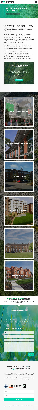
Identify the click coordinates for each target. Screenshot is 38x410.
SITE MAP (5, 405)
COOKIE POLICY (28, 405)
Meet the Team (24, 366)
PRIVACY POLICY (21, 405)
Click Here (19, 79)
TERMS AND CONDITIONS (13, 405)
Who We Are (9, 366)
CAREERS (9, 406)
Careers (24, 369)
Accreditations (17, 369)
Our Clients (28, 368)
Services (30, 366)
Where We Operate (20, 368)
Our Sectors (11, 368)
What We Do (16, 366)
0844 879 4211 (17, 328)
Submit (31, 354)
